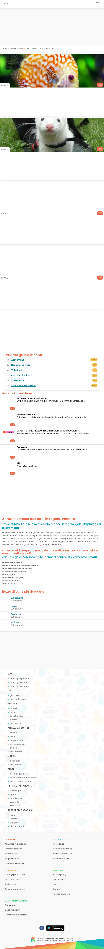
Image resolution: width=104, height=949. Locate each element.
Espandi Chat (11, 853)
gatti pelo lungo (18, 699)
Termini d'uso (59, 879)
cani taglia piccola (19, 678)
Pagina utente (12, 858)
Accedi (56, 889)
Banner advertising (14, 863)
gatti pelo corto (18, 695)
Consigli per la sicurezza (17, 874)
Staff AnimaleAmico (16, 900)
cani (27, 48)
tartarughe (16, 790)
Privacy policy (59, 874)
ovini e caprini (17, 744)
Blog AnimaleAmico (62, 848)
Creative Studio (50, 941)
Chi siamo (10, 905)
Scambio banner (61, 858)
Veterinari (16, 370)
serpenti (14, 802)
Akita (19, 463)
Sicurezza (10, 870)
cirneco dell (37, 48)
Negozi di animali (20, 365)
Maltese (15, 622)
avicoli (13, 748)
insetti (13, 818)
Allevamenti (17, 359)
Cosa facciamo (13, 909)
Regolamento (61, 870)
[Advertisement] (52, 27)
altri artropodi (17, 826)
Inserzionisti (58, 843)
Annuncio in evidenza (15, 843)
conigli (13, 708)
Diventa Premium (13, 848)
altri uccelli (15, 764)
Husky (14, 606)
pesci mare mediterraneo (23, 777)
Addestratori (18, 380)
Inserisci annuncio (61, 893)
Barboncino (17, 598)
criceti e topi (16, 716)
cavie (13, 712)
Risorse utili (59, 839)
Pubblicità (11, 839)
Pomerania (22, 447)
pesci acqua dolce (19, 773)
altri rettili (15, 805)
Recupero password (15, 889)
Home (5, 48)
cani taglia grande (19, 686)
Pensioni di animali (21, 375)
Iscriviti (56, 884)
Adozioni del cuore (26, 414)
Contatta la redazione (16, 914)
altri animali (16, 751)
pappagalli (15, 760)
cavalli (13, 732)
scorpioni (15, 822)
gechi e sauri (16, 798)
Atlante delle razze (62, 853)
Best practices (12, 879)
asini (12, 736)
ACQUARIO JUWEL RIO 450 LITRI (32, 398)
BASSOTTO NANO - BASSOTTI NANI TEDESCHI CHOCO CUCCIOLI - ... (48, 431)
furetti (13, 719)
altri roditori (16, 723)
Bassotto (16, 614)
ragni (12, 815)
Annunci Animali (16, 48)
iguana (13, 794)
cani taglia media (19, 682)
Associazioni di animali (23, 385)
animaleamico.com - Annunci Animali (57, 938)
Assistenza (10, 884)
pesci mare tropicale (20, 781)
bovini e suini (16, 740)
